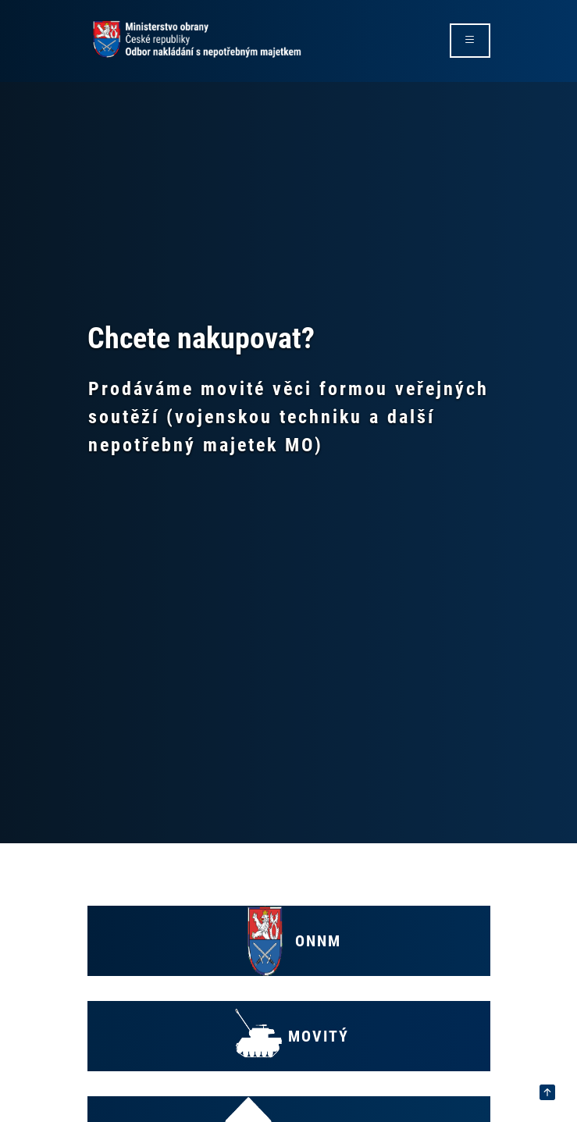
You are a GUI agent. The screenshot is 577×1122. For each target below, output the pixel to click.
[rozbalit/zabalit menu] (470, 40)
